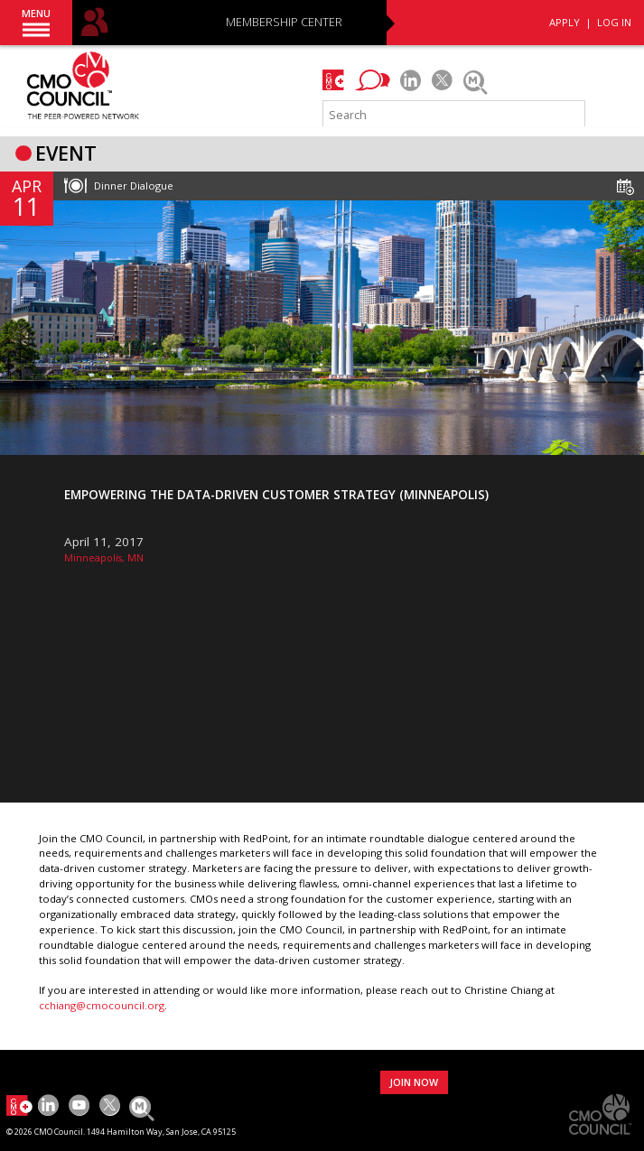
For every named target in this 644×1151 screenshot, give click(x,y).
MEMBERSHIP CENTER (284, 23)
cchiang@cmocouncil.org (101, 1005)
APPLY (564, 22)
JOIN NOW (413, 1082)
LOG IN (614, 22)
